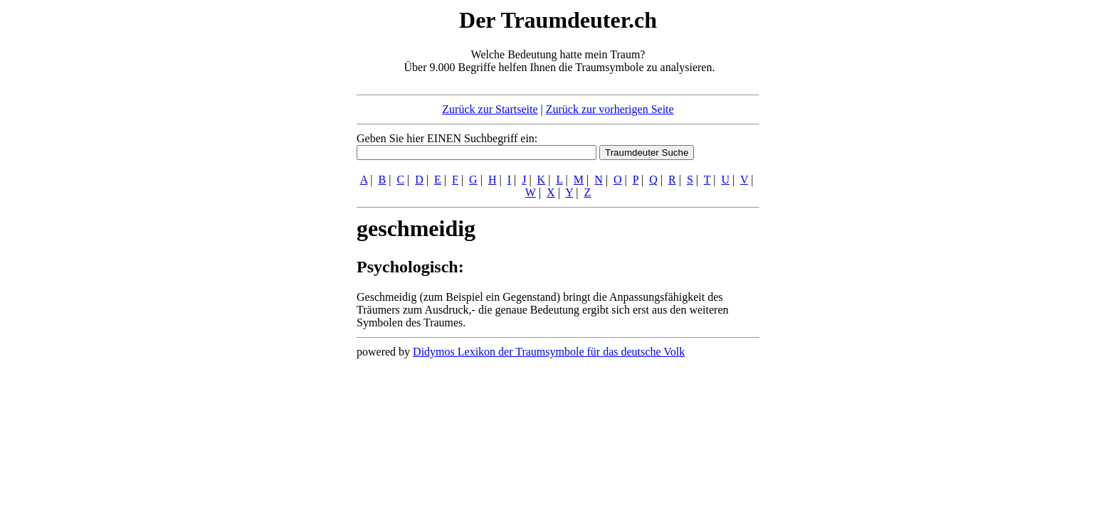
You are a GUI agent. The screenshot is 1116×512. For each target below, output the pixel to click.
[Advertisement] (270, 219)
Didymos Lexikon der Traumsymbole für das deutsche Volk (549, 352)
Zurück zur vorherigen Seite (610, 109)
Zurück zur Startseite (489, 109)
